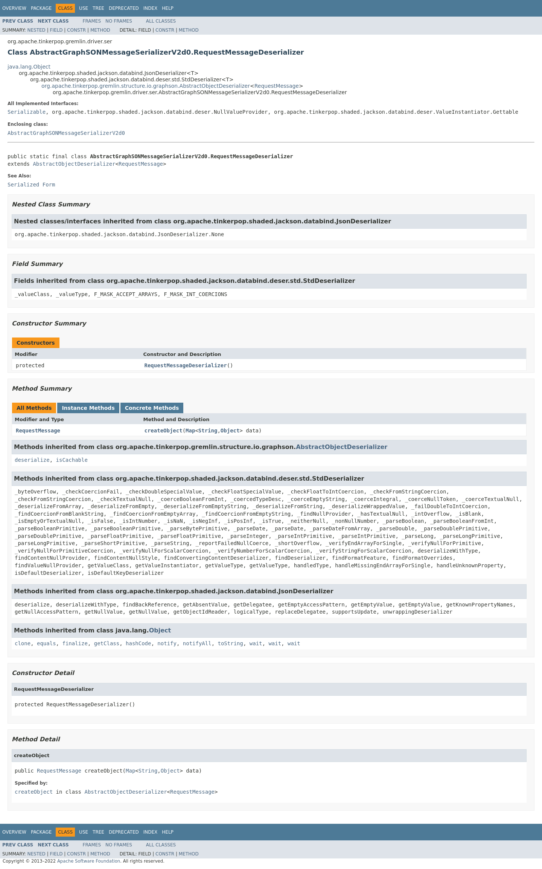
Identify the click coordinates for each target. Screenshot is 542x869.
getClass (106, 643)
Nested (36, 30)
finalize (74, 643)
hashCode (138, 643)
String (208, 431)
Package (41, 8)
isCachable (72, 460)
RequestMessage (276, 86)
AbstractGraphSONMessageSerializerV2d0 (66, 133)
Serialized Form (31, 185)
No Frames (118, 21)
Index (150, 8)
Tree (98, 8)
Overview (14, 8)
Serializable (27, 112)
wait (256, 643)
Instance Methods (88, 408)
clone (22, 643)
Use (83, 8)
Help (168, 8)
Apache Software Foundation (88, 861)
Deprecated (124, 8)
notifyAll (197, 643)
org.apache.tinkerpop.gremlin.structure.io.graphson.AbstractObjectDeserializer (145, 86)
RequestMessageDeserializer (186, 365)
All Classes (161, 21)
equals (46, 643)
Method (100, 30)
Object (230, 431)
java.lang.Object (29, 67)
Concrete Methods (152, 408)
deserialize (32, 460)
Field (56, 30)
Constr (76, 30)
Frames (92, 21)
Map (190, 431)
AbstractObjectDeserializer (74, 164)
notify (167, 643)
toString (230, 643)
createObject (164, 431)
